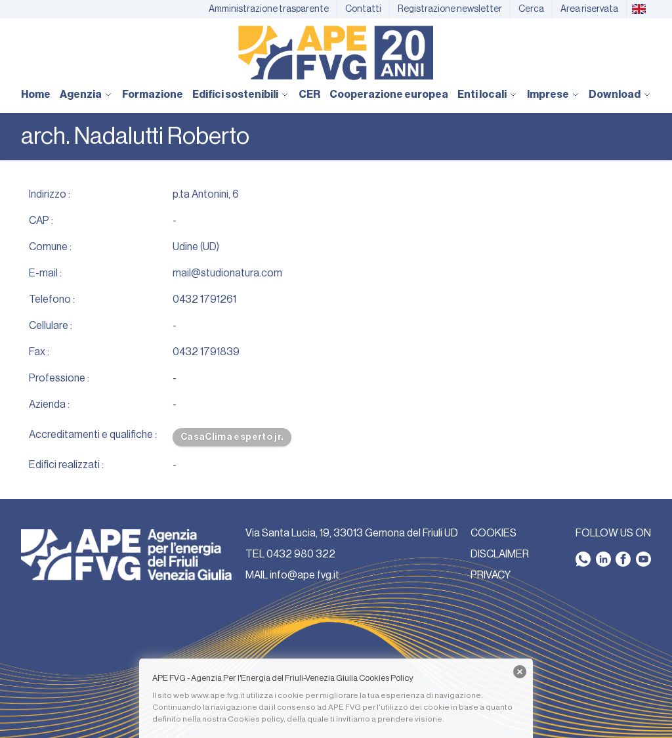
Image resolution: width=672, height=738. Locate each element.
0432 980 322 (300, 554)
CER (309, 94)
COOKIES (493, 533)
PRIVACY (491, 575)
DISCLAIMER (500, 554)
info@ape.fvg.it (304, 575)
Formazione (152, 94)
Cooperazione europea (388, 94)
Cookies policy (256, 719)
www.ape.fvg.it (218, 695)
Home (36, 94)
